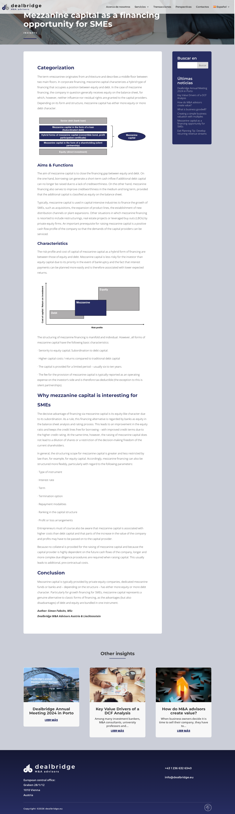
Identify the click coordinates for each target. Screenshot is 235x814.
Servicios (140, 7)
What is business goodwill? (191, 109)
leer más (51, 720)
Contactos (202, 7)
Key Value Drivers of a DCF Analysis (192, 96)
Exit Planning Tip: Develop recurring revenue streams (192, 132)
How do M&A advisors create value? (189, 104)
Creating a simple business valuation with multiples (191, 115)
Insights (30, 32)
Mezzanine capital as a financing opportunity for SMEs (191, 123)
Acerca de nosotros (118, 7)
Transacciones (162, 7)
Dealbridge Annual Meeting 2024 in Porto (192, 89)
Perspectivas (184, 7)
